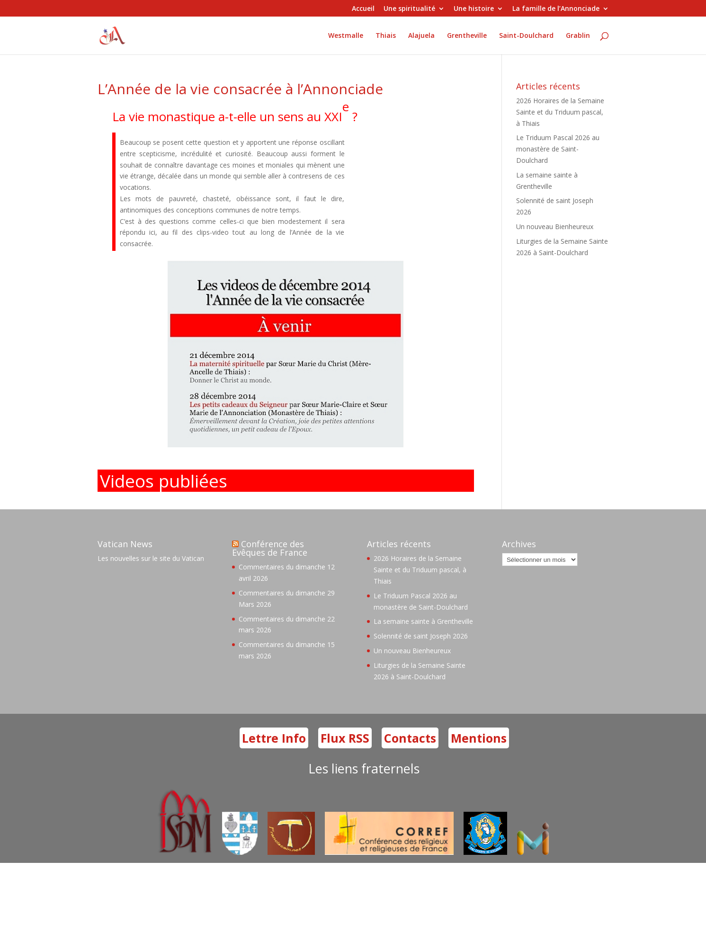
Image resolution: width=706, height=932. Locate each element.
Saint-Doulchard (526, 36)
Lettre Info (274, 738)
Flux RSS (345, 738)
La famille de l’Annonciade (555, 9)
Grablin (578, 36)
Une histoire (474, 9)
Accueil (363, 9)
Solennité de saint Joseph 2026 (421, 635)
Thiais (385, 36)
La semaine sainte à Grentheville (423, 621)
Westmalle (345, 36)
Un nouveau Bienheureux (554, 226)
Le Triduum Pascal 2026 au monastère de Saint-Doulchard (557, 149)
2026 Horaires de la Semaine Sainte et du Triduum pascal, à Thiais (560, 112)
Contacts (410, 738)
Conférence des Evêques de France (269, 548)
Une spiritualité (409, 9)
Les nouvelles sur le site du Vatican (151, 558)
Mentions (479, 738)
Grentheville (467, 36)
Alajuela (421, 36)
